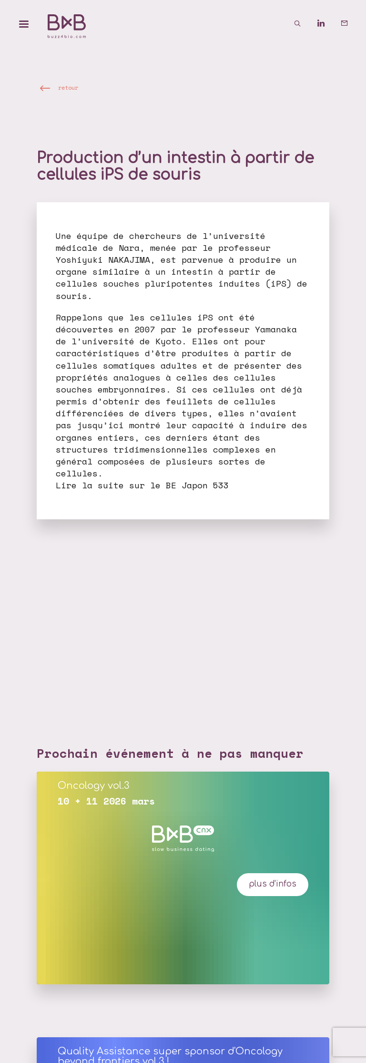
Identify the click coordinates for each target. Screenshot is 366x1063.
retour (68, 87)
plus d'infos (272, 883)
